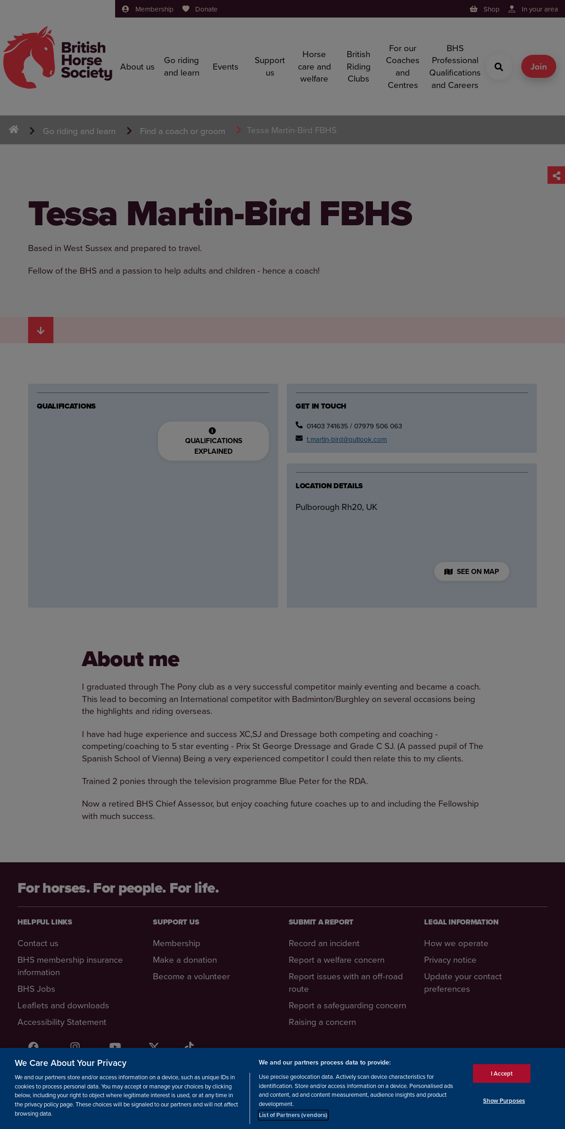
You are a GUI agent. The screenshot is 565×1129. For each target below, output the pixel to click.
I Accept (502, 1074)
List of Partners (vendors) (293, 1115)
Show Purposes (504, 1101)
